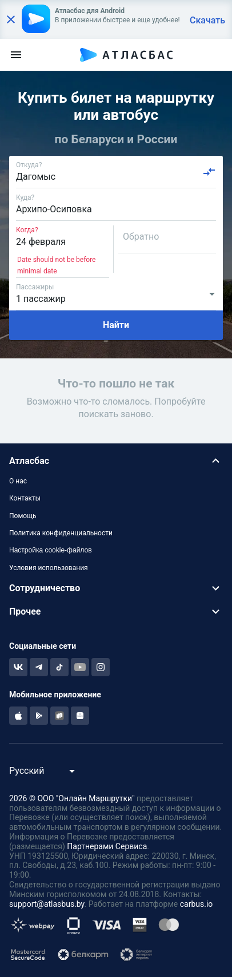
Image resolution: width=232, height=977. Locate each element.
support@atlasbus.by (47, 904)
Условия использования (48, 568)
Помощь (23, 516)
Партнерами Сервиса (107, 846)
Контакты (25, 498)
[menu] (16, 54)
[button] (116, 461)
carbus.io (196, 904)
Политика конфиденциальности (61, 533)
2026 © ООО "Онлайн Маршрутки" (72, 798)
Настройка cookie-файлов (50, 550)
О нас (18, 481)
